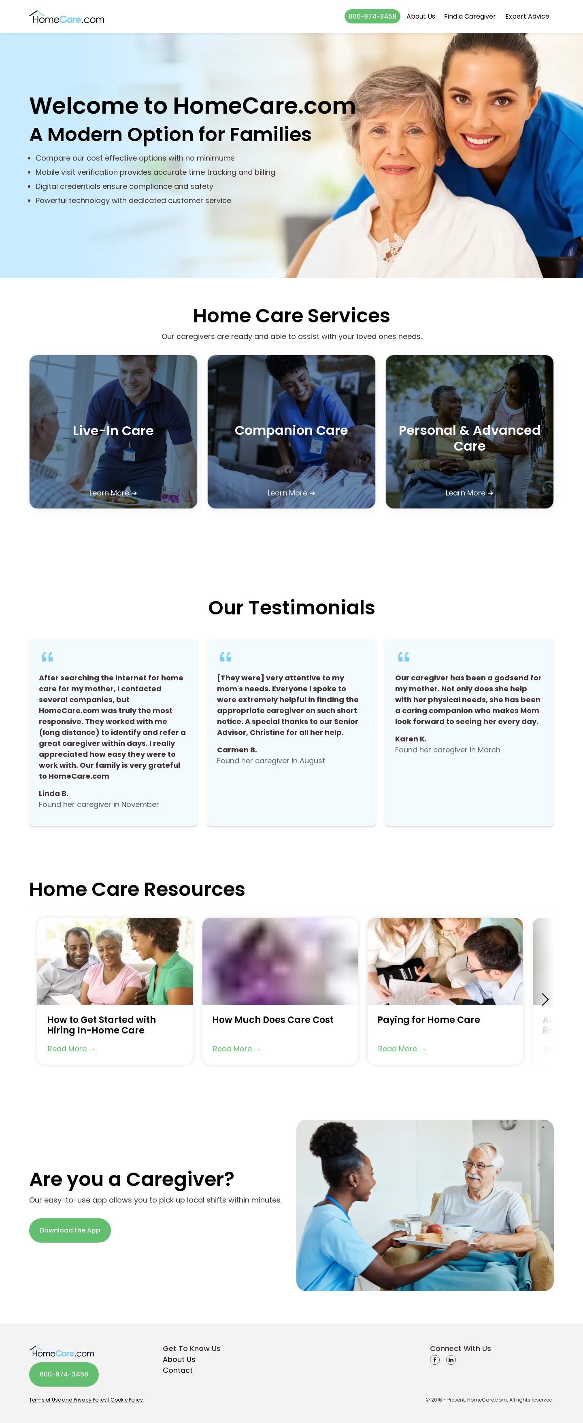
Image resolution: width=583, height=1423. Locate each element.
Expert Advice (527, 16)
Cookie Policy (127, 1399)
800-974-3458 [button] (372, 16)
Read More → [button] (72, 1049)
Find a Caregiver (470, 16)
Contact (178, 1370)
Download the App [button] (70, 1230)
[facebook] (435, 1359)
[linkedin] (451, 1359)
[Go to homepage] (66, 16)
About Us (420, 16)
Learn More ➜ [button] (113, 493)
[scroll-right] (545, 999)
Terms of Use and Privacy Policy (68, 1399)
